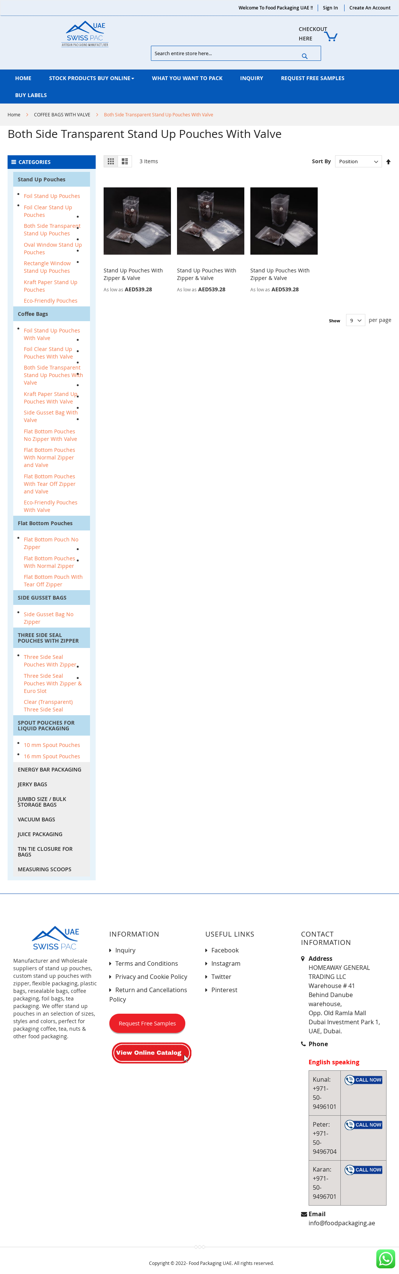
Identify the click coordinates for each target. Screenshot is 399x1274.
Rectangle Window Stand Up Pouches (47, 267)
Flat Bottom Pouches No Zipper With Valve (50, 435)
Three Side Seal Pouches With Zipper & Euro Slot (53, 683)
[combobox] (236, 53)
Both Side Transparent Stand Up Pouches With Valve (53, 375)
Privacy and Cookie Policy (151, 977)
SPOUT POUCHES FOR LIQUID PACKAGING (46, 725)
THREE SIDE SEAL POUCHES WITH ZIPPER (48, 637)
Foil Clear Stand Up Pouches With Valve (48, 352)
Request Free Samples (147, 1023)
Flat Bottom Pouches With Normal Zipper (49, 562)
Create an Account (370, 8)
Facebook (225, 950)
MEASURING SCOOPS (44, 869)
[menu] (199, 87)
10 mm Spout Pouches (52, 744)
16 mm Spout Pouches (52, 756)
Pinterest (224, 990)
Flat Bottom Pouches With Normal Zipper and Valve (49, 457)
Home (14, 114)
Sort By (321, 161)
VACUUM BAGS (36, 819)
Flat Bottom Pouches (45, 523)
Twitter (221, 977)
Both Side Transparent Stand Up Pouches (52, 229)
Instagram (226, 963)
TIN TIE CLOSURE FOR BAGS (45, 851)
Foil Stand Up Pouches (52, 195)
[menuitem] (23, 78)
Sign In (330, 8)
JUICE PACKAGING (40, 834)
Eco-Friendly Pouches (51, 300)
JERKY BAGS (32, 784)
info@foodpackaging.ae (342, 1223)
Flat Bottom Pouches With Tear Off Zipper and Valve (50, 484)
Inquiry (125, 950)
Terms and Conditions (146, 963)
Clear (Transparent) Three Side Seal (48, 705)
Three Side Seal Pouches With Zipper (50, 660)
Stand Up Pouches (41, 179)
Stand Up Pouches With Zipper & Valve (133, 274)
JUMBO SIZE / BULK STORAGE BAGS (42, 801)
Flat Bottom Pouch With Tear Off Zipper (53, 580)
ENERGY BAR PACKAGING (49, 769)
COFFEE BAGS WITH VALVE (62, 114)
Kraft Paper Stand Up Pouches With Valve (51, 397)
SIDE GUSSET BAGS (42, 597)
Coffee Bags (33, 313)
